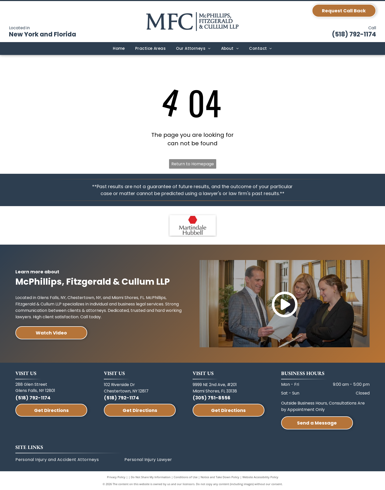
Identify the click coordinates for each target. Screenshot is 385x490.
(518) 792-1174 (354, 34)
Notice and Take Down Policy (220, 477)
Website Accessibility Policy (260, 477)
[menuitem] (119, 48)
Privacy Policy (116, 477)
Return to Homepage (192, 164)
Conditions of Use (186, 477)
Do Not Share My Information (151, 477)
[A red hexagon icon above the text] (193, 225)
